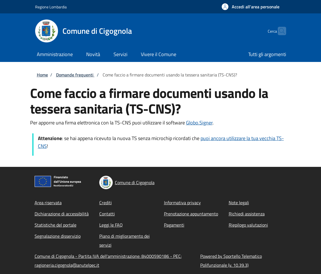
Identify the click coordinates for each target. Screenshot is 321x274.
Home (42, 74)
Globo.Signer (199, 122)
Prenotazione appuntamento (191, 213)
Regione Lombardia (51, 7)
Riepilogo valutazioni (248, 225)
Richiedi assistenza (247, 213)
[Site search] (279, 31)
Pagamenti (174, 225)
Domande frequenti (75, 74)
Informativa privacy (182, 202)
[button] (250, 6)
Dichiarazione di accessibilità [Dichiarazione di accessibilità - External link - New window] (62, 213)
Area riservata (48, 202)
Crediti (105, 202)
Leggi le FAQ (111, 225)
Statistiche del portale (55, 225)
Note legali (239, 202)
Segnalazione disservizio (58, 236)
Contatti (107, 213)
